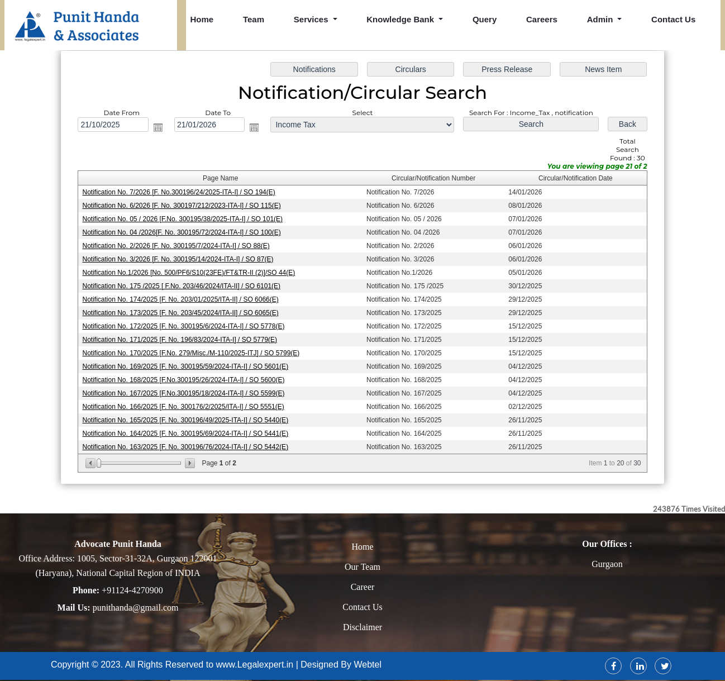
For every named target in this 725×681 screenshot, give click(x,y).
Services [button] (312, 19)
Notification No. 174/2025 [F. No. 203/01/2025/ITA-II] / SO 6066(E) (181, 299)
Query (485, 19)
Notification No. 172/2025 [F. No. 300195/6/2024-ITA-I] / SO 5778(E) (184, 326)
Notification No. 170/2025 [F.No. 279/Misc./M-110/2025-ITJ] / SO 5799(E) (192, 352)
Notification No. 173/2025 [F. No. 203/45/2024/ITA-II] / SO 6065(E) (181, 312)
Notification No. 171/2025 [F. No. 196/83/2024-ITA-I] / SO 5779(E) (181, 339)
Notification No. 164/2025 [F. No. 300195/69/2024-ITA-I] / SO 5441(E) (186, 432)
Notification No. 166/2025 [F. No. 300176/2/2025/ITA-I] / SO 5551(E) (184, 405)
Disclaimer (362, 627)
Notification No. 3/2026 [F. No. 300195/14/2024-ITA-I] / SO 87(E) (179, 259)
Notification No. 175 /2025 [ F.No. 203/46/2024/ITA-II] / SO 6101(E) (182, 286)
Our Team (362, 567)
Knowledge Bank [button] (401, 19)
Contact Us (673, 19)
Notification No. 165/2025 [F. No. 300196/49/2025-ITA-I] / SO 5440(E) (186, 419)
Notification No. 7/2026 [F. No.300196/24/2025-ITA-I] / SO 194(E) (180, 193)
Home (202, 19)
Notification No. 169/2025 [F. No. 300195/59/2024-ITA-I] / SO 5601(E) (186, 366)
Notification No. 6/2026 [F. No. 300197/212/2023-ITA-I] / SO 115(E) (183, 206)
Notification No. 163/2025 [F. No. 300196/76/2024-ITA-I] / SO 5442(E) (186, 446)
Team (253, 19)
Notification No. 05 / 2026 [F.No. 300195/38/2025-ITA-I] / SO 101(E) (183, 219)
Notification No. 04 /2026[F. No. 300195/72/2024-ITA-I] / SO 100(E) (183, 232)
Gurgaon (607, 564)
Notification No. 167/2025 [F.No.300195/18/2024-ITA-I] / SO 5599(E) (184, 392)
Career (363, 587)
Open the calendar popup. (160, 128)
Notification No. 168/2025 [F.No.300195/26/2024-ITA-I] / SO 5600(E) (184, 379)
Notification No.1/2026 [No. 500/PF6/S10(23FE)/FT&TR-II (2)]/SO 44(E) (189, 273)
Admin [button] (601, 19)
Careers (541, 19)
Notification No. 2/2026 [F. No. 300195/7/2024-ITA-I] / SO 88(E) (177, 246)
